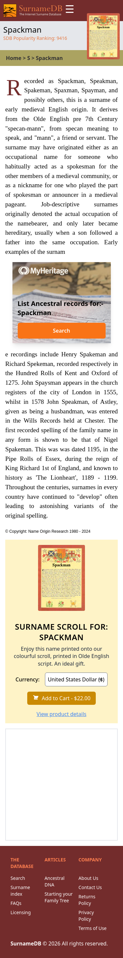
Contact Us (90, 887)
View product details (62, 714)
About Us (88, 878)
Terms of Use (92, 928)
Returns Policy (86, 899)
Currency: (27, 679)
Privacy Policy (86, 915)
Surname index (20, 890)
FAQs (15, 903)
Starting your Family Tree (59, 897)
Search (61, 330)
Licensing (20, 912)
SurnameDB (25, 943)
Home (13, 58)
